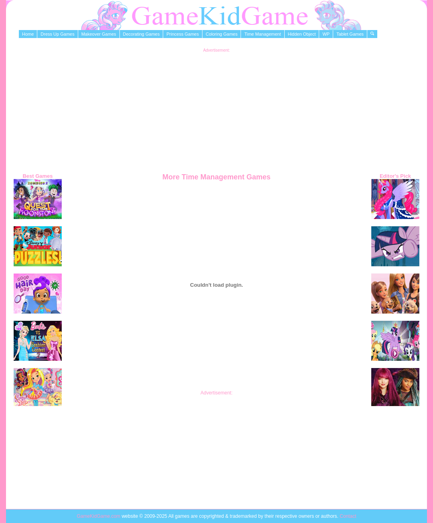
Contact (348, 516)
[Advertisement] (216, 108)
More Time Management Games (216, 177)
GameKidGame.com (99, 516)
